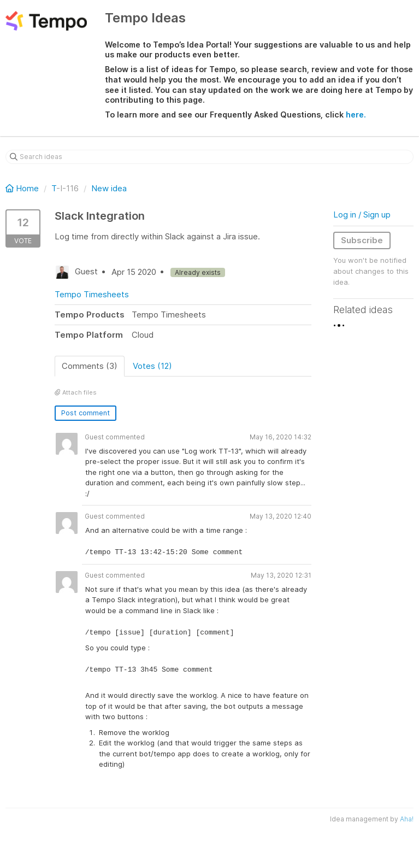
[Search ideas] (209, 157)
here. (356, 114)
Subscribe (362, 240)
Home (23, 188)
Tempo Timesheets (92, 294)
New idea (109, 188)
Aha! (407, 819)
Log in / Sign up (362, 214)
